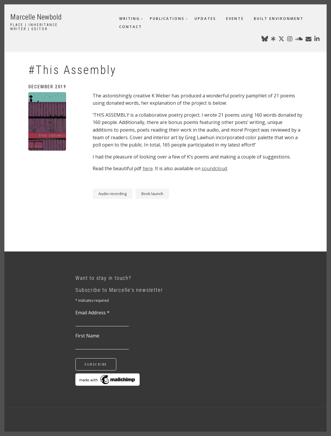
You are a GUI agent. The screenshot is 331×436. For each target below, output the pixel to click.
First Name (87, 335)
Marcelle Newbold (36, 17)
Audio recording (112, 193)
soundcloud (214, 168)
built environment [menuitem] (279, 18)
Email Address (92, 312)
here (148, 168)
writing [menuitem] (129, 18)
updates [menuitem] (205, 18)
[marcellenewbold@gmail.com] (308, 40)
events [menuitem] (235, 18)
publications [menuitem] (167, 18)
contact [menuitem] (130, 26)
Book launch (152, 193)
